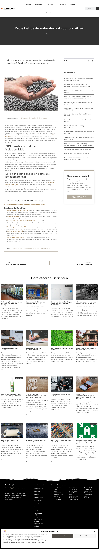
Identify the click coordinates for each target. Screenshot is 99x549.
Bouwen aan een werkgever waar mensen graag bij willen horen (78, 103)
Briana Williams (58, 494)
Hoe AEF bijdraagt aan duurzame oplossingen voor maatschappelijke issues (78, 144)
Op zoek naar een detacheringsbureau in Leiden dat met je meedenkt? (36, 396)
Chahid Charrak (73, 487)
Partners (49, 4)
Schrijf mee (50, 13)
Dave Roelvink (88, 487)
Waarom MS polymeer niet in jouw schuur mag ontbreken (11, 395)
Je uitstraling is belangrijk (16, 237)
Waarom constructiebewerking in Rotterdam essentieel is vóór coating (77, 85)
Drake (85, 496)
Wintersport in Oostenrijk (16, 227)
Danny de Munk (73, 499)
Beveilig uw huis (13, 216)
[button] (95, 531)
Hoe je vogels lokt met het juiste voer (77, 153)
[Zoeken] (97, 8)
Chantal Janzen (73, 489)
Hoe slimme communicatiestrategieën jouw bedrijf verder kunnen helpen (85, 396)
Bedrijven (49, 34)
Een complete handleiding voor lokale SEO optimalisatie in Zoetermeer (62, 303)
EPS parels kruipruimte (28, 248)
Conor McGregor (73, 496)
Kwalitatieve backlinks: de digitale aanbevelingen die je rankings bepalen (38, 522)
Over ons (28, 4)
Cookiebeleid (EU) (38, 514)
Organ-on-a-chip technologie (17, 210)
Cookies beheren (85, 536)
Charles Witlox (73, 491)
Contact (73, 4)
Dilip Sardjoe (87, 489)
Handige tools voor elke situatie (9, 348)
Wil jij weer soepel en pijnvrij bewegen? (77, 149)
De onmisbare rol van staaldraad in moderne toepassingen (76, 158)
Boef (55, 489)
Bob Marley (57, 487)
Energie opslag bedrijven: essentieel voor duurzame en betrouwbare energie (78, 97)
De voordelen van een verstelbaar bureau (33, 348)
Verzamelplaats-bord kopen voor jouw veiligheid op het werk (86, 442)
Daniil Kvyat (72, 497)
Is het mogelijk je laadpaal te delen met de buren (86, 348)
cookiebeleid (15, 544)
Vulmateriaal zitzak (43, 248)
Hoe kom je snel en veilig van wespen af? (36, 441)
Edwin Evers (87, 497)
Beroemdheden (38, 488)
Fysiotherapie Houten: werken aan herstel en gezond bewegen (11, 303)
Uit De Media (61, 4)
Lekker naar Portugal (15, 231)
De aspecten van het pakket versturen (21, 221)
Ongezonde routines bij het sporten (60, 395)
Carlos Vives (57, 499)
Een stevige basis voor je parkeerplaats (9, 441)
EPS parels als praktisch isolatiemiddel (34, 118)
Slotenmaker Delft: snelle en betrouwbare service (36, 302)
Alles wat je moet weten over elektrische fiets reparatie (86, 302)
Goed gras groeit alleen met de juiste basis (62, 348)
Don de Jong (87, 492)
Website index (38, 497)
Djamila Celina (88, 491)
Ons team (38, 4)
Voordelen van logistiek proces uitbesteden (62, 441)
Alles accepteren (62, 536)
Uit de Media (38, 500)
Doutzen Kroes (88, 494)
